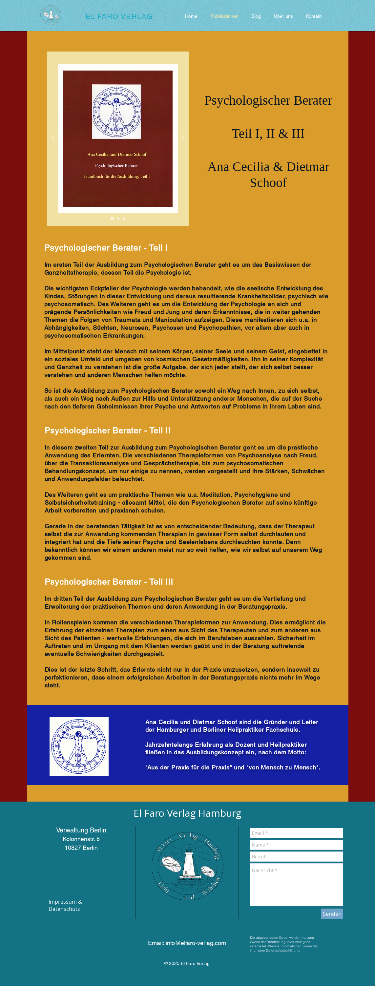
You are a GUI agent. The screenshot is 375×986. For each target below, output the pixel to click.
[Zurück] (53, 139)
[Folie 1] (112, 218)
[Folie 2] (118, 219)
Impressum (63, 901)
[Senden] (332, 914)
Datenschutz (64, 909)
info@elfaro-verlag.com (196, 942)
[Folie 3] (124, 219)
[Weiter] (182, 139)
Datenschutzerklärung (283, 950)
